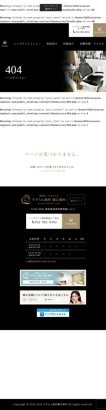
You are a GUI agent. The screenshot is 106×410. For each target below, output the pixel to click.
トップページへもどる (53, 170)
